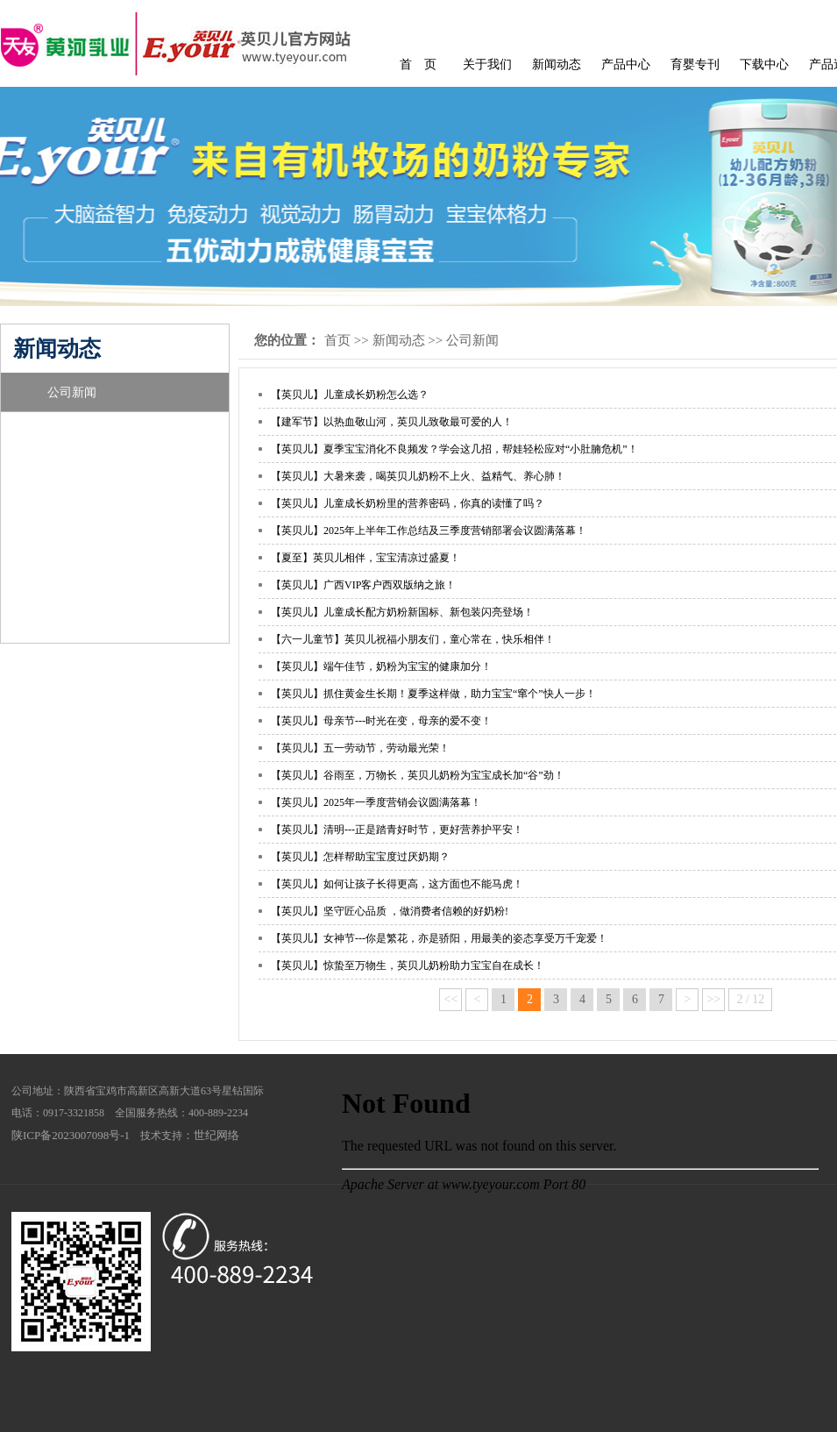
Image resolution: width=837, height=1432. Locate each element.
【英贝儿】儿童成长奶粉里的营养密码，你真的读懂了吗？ (407, 503)
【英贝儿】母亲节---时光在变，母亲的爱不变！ (381, 721)
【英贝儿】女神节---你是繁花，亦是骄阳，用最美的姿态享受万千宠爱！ (439, 938)
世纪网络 (216, 1135)
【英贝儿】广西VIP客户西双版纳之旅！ (363, 585)
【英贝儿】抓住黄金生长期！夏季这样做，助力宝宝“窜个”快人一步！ (433, 694)
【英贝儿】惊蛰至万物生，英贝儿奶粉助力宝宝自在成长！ (407, 965)
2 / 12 (750, 999)
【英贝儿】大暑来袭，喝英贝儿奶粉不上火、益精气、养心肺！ (418, 476)
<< (451, 999)
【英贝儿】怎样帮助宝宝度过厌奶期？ (360, 857)
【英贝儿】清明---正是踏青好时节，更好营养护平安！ (397, 829)
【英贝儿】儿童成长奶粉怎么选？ (350, 394)
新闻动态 (556, 64)
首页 (337, 340)
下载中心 (764, 64)
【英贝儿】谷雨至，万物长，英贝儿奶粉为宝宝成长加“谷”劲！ (417, 775)
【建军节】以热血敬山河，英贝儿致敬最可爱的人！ (392, 422)
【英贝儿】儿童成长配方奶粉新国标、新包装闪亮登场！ (402, 612)
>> (714, 999)
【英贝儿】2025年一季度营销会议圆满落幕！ (376, 802)
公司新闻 (71, 392)
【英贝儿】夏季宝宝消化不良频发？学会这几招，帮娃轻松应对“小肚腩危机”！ (454, 449)
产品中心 (625, 64)
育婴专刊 (695, 64)
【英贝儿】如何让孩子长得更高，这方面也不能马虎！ (397, 884)
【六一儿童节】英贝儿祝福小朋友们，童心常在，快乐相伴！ (413, 639)
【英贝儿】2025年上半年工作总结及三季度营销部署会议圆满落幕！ (428, 530)
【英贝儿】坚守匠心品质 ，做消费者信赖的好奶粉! (389, 911)
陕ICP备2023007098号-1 (70, 1135)
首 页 (418, 64)
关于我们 (487, 64)
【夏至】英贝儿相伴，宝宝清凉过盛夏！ (365, 558)
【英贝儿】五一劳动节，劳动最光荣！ (360, 748)
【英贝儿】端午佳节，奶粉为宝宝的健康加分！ (381, 666)
